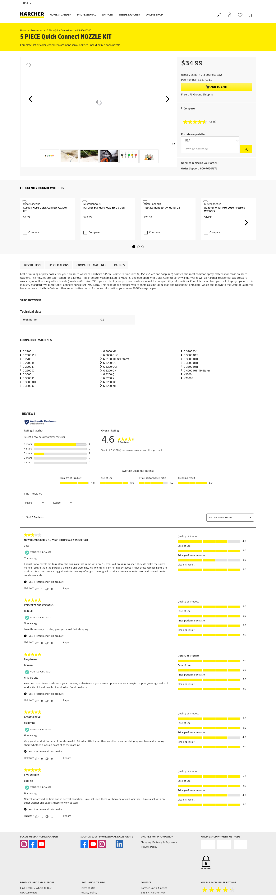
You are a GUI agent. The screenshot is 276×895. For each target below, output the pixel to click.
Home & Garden (60, 15)
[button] (30, 99)
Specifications (58, 291)
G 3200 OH (109, 396)
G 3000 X (28, 411)
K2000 (187, 400)
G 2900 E (28, 392)
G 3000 (27, 400)
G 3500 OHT (191, 385)
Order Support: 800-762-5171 (199, 169)
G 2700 (27, 385)
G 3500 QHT (191, 388)
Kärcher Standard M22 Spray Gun (104, 232)
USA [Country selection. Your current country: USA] (27, 3)
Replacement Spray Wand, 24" (162, 232)
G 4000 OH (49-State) (197, 396)
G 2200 (27, 377)
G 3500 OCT (191, 381)
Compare (189, 109)
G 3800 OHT (191, 392)
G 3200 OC (109, 388)
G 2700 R (28, 388)
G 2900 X (28, 396)
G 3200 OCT (110, 392)
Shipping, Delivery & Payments (159, 868)
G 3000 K (28, 404)
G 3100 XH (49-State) (116, 385)
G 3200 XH (109, 411)
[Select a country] (210, 140)
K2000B (188, 404)
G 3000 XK (109, 377)
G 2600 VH (29, 381)
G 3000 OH (29, 408)
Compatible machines (91, 291)
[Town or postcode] (210, 149)
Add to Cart (217, 87)
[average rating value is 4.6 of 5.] (198, 122)
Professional (86, 15)
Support (107, 15)
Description (32, 291)
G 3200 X (108, 404)
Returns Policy (149, 872)
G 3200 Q (108, 400)
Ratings (119, 291)
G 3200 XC (109, 408)
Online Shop (154, 15)
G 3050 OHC (110, 381)
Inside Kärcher (129, 15)
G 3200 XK (190, 377)
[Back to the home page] (33, 15)
